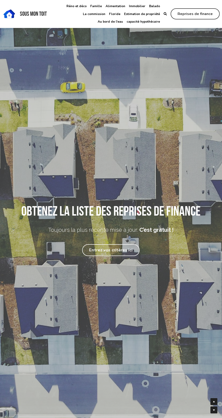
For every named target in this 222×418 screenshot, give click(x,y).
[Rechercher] (165, 14)
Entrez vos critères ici (111, 250)
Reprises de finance (195, 13)
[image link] (9, 13)
